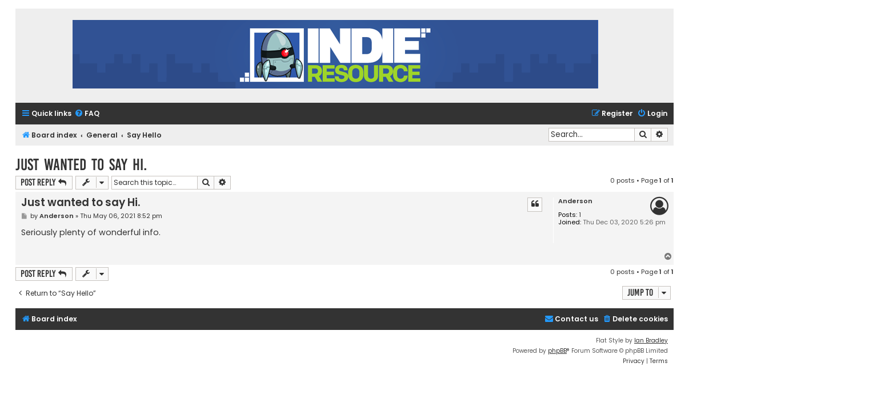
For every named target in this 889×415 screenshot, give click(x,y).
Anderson (575, 201)
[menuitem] (86, 114)
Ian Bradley (651, 340)
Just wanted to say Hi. (81, 165)
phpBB (557, 350)
